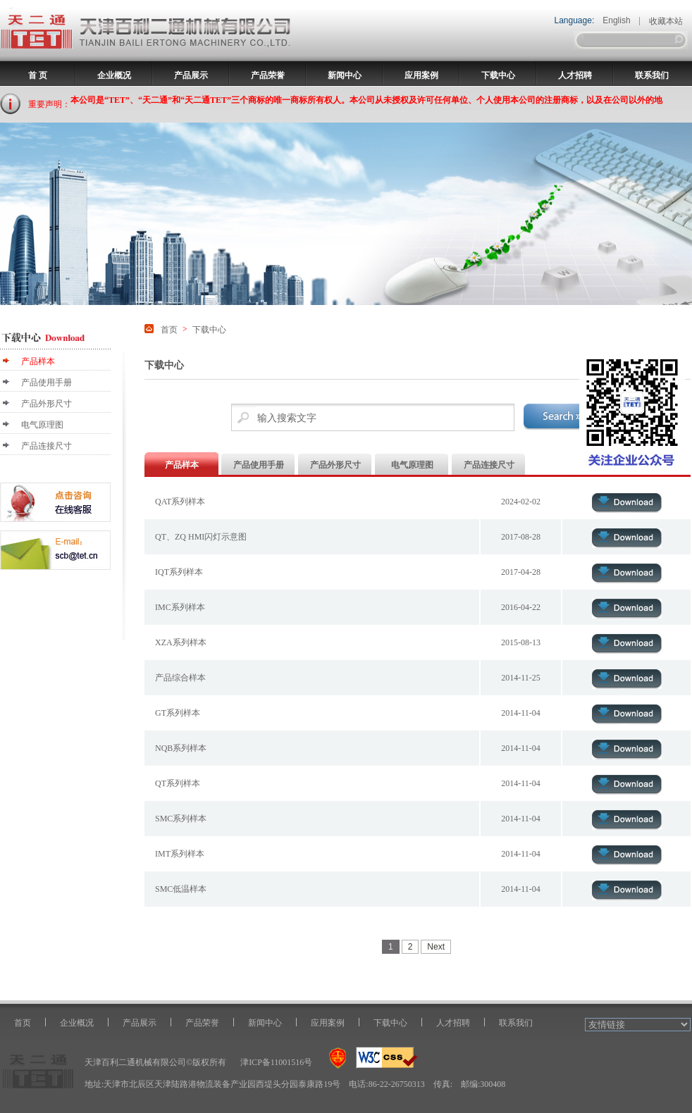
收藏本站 (666, 21)
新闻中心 (345, 75)
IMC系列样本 (180, 607)
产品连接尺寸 (46, 446)
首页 (169, 330)
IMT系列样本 (179, 854)
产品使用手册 (46, 382)
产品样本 (38, 361)
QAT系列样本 (180, 501)
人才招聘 (575, 75)
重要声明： (49, 104)
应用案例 (421, 75)
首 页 (37, 75)
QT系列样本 (177, 783)
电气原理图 (42, 425)
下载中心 (498, 75)
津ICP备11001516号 (276, 1062)
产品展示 (191, 75)
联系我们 (652, 75)
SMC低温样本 (180, 889)
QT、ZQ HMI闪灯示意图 (201, 537)
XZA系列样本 (180, 642)
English (616, 20)
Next (436, 947)
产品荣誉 (268, 75)
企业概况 (114, 75)
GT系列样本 (177, 713)
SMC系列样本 (180, 818)
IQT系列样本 (179, 572)
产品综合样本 (180, 678)
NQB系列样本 (180, 748)
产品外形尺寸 (46, 404)
